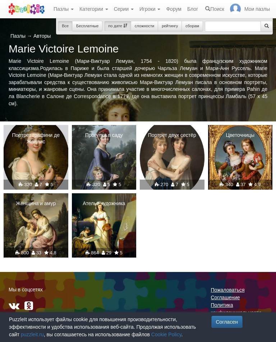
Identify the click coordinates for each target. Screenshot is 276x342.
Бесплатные (87, 26)
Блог (192, 9)
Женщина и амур (36, 203)
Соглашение (225, 297)
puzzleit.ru (32, 334)
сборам (192, 26)
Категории (93, 9)
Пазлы (64, 9)
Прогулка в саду (104, 135)
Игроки (150, 9)
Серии (124, 9)
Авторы (42, 36)
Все (65, 26)
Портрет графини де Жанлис (36, 138)
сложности (144, 26)
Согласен (227, 322)
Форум (173, 9)
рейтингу (170, 26)
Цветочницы (240, 135)
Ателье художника (104, 203)
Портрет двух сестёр (172, 135)
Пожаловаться (228, 290)
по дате (117, 26)
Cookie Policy (166, 334)
